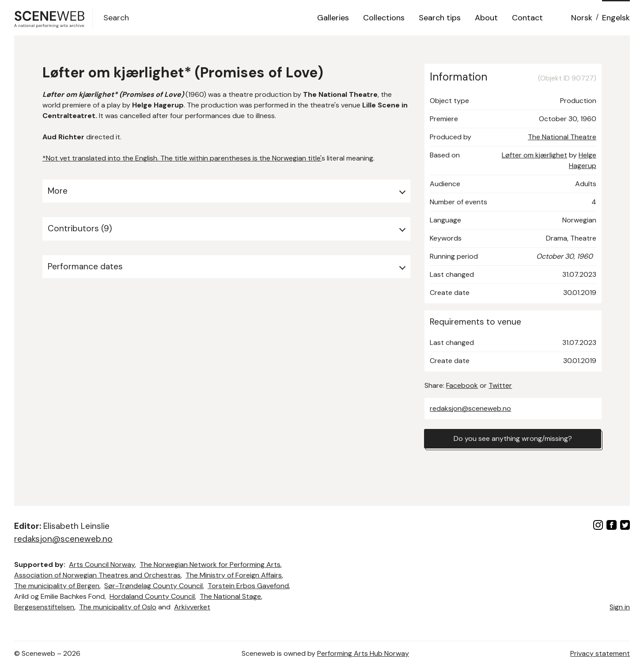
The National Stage (230, 596)
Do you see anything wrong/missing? (513, 438)
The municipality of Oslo (117, 607)
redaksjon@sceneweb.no (470, 408)
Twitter (500, 385)
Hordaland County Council (152, 596)
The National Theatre (562, 137)
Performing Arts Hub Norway (363, 653)
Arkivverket (192, 607)
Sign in (620, 607)
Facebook (462, 385)
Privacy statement (600, 653)
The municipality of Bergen (56, 585)
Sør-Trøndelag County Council (153, 585)
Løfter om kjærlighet (534, 155)
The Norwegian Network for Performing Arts (210, 564)
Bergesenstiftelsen (44, 607)
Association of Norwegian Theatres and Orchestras (97, 575)
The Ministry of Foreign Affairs (234, 575)
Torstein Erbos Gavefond (248, 585)
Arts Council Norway (102, 564)
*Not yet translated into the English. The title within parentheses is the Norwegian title (181, 158)
